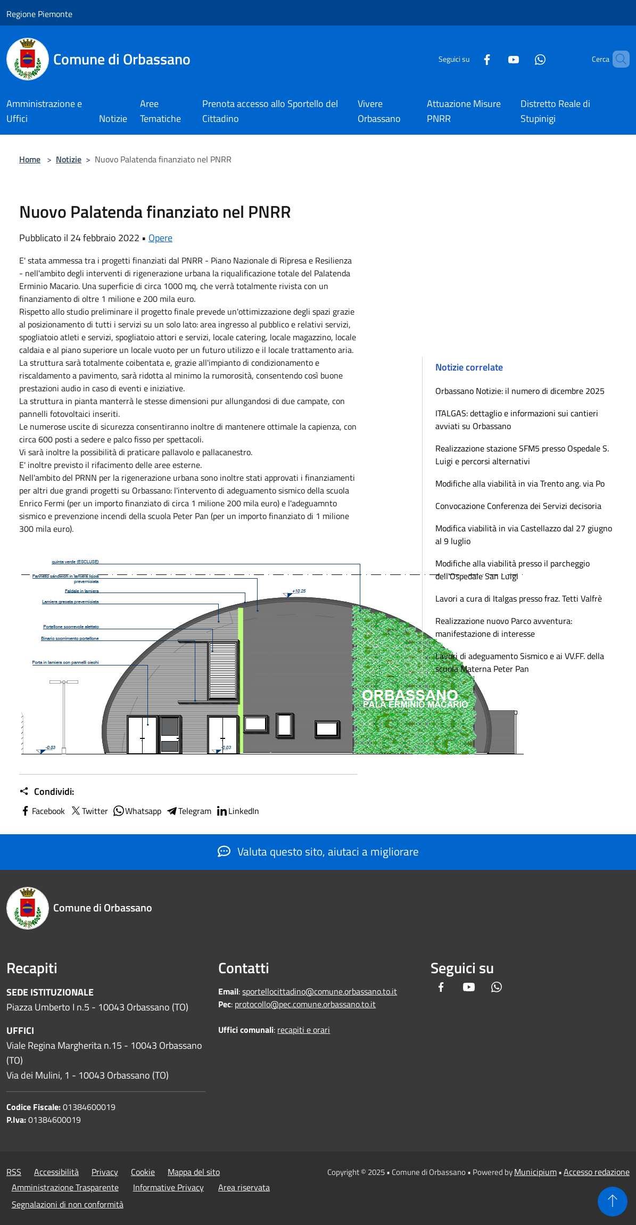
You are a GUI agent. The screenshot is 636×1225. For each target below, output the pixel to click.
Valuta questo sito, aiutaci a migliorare (318, 851)
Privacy (105, 1171)
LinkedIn (237, 810)
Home (29, 159)
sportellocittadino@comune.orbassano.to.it (319, 991)
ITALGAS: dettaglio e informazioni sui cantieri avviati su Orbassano (516, 419)
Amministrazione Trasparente (65, 1187)
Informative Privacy (168, 1187)
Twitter (88, 810)
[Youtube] (495, 59)
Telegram (188, 810)
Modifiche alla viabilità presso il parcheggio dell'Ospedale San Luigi (512, 569)
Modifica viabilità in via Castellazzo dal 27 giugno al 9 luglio (523, 534)
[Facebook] (469, 59)
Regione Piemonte (39, 13)
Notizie (68, 159)
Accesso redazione (597, 1171)
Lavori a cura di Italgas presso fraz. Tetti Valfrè (518, 598)
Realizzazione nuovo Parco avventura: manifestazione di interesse (503, 627)
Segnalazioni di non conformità (67, 1204)
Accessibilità (56, 1171)
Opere (160, 238)
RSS (13, 1171)
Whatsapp (136, 810)
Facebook (42, 810)
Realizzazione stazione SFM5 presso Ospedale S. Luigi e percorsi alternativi (522, 454)
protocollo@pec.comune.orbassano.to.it (305, 1004)
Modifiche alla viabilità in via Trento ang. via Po (520, 483)
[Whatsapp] (522, 59)
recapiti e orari (303, 1029)
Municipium (535, 1171)
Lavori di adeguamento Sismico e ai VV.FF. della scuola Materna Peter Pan (519, 662)
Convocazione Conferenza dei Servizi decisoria (518, 505)
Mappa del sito (194, 1171)
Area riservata (244, 1187)
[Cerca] (617, 59)
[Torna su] (612, 1201)
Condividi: (46, 791)
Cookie (143, 1171)
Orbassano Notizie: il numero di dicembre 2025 (520, 390)
